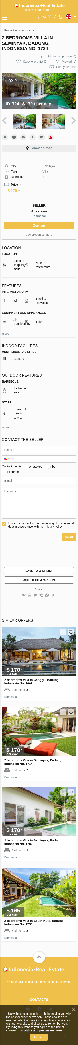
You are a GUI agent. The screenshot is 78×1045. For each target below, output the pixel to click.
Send (69, 531)
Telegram (13, 465)
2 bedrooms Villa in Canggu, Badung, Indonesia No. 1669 (31, 675)
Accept (39, 1037)
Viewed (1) (69, 61)
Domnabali (39, 210)
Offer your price (66, 67)
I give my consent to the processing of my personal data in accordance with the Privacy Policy (41, 519)
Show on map (41, 148)
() (44, 16)
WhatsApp (35, 460)
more (5, 327)
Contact (39, 220)
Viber (53, 460)
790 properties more (39, 228)
